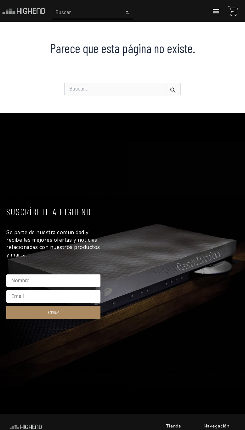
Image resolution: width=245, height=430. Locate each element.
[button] (216, 11)
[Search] (127, 12)
